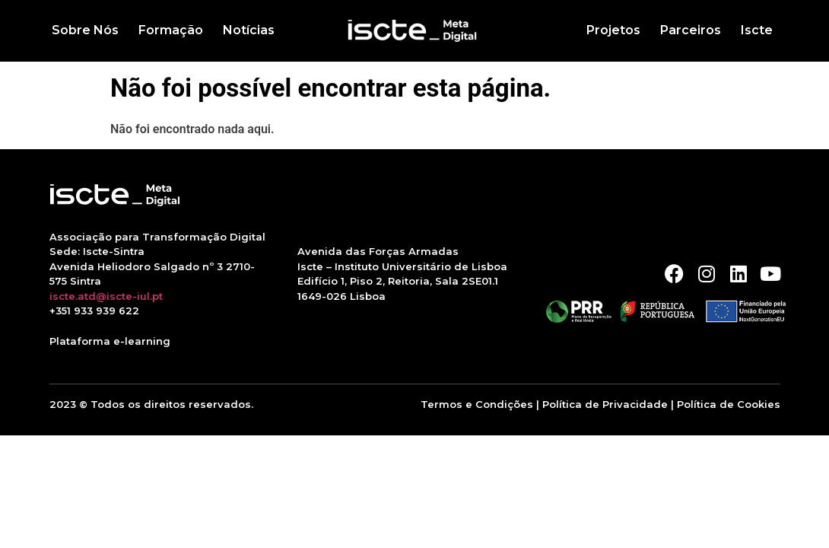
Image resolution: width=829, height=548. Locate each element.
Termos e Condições (477, 404)
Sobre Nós (85, 30)
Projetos (613, 30)
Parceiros (690, 30)
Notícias (249, 30)
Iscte (757, 30)
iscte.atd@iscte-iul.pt (106, 296)
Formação (170, 30)
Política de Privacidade (605, 404)
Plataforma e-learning (109, 341)
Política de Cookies (728, 404)
